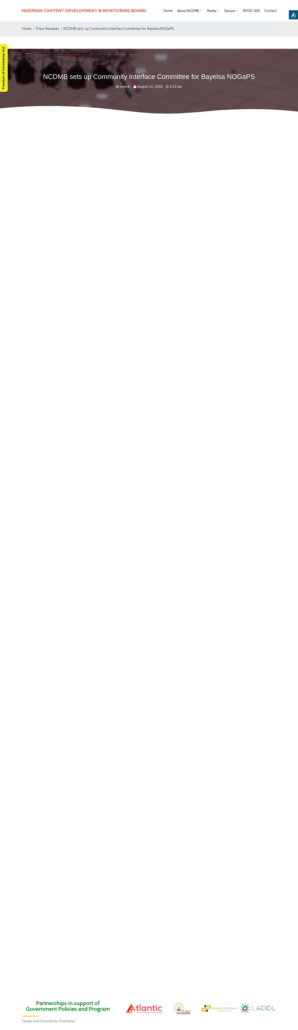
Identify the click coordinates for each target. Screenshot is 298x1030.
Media (211, 11)
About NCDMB (188, 11)
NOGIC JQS (251, 11)
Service (229, 11)
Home (168, 11)
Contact (270, 11)
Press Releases (47, 28)
